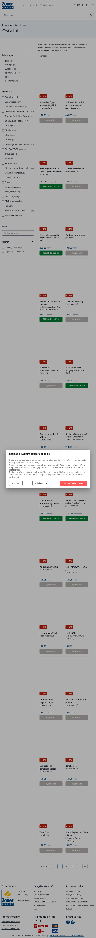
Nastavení (16, 483)
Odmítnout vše (41, 483)
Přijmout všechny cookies (73, 483)
